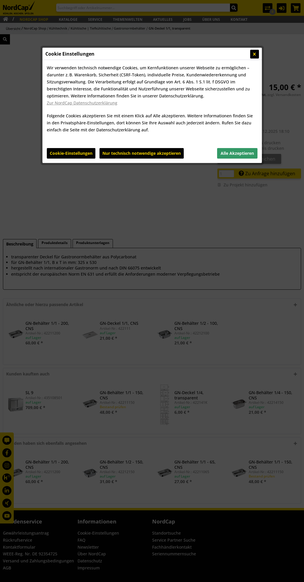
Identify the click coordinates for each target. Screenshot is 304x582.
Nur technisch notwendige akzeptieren (141, 153)
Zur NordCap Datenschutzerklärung (82, 103)
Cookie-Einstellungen (71, 153)
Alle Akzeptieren (237, 153)
